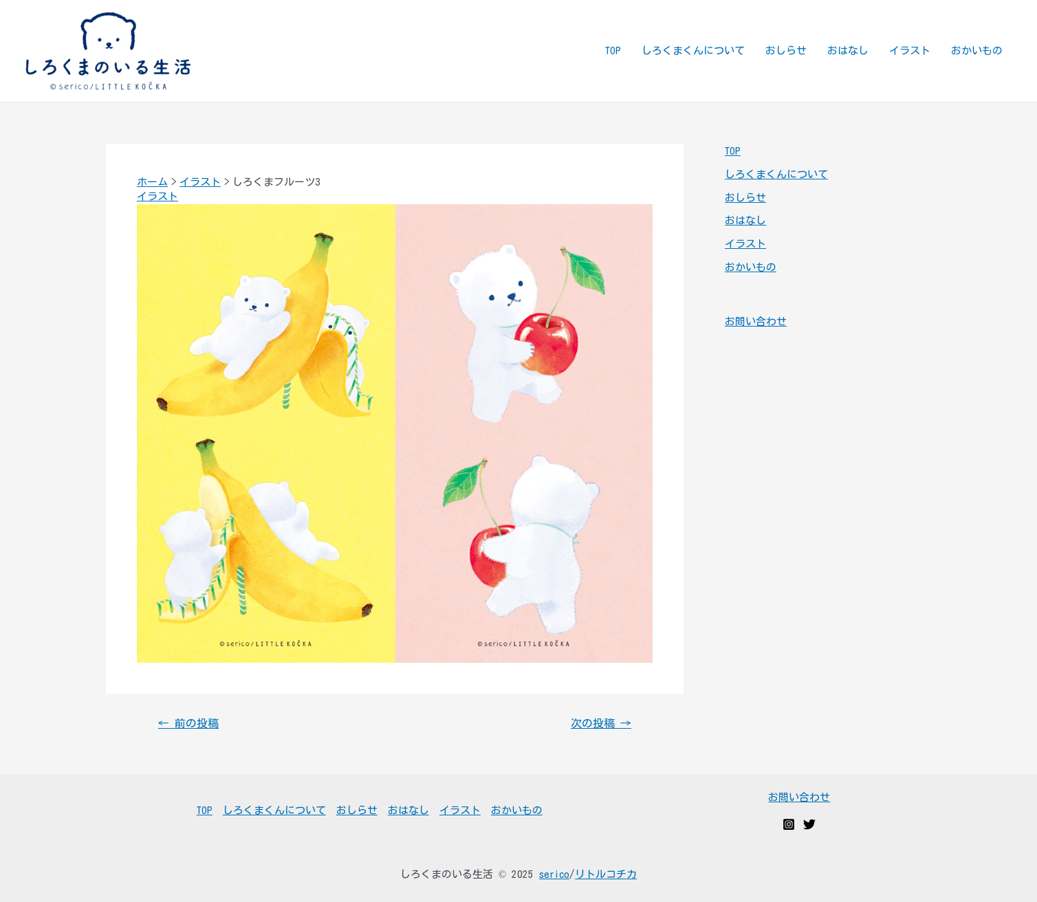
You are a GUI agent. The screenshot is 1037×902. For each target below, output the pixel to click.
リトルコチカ (606, 874)
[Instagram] (789, 824)
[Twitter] (809, 824)
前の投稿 (188, 723)
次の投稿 (601, 723)
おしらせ (786, 50)
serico (554, 874)
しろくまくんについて (693, 50)
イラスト (909, 50)
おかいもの (977, 50)
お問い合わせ (756, 321)
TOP (613, 50)
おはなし (848, 50)
